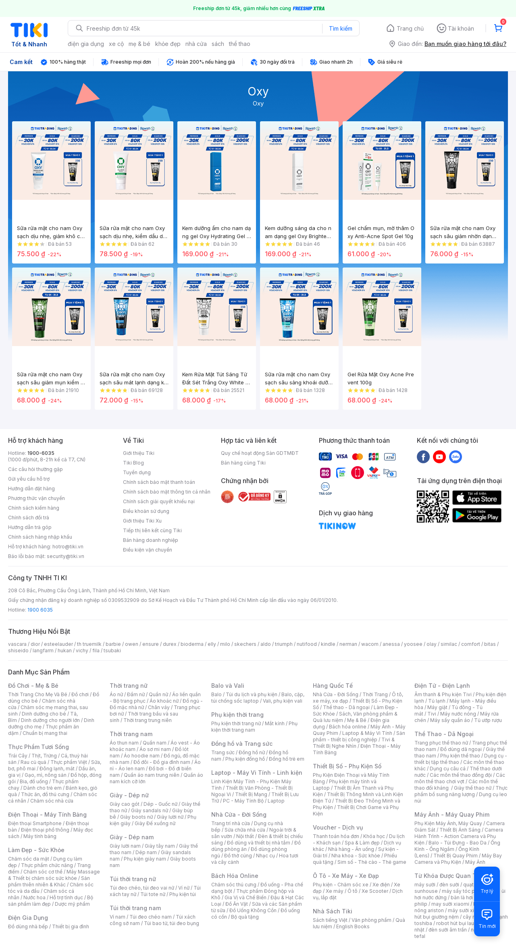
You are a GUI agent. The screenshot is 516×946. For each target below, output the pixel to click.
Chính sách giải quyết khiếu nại (159, 501)
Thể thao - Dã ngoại (346, 707)
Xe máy (334, 891)
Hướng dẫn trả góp (30, 527)
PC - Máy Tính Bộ (243, 801)
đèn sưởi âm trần (448, 930)
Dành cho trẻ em (42, 788)
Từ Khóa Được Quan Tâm (449, 875)
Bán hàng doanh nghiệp (150, 540)
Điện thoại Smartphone (35, 823)
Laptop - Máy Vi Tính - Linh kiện (256, 772)
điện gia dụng (86, 43)
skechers (245, 644)
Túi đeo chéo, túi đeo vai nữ (142, 888)
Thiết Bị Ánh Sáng (460, 830)
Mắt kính (275, 723)
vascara (17, 644)
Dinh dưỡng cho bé (44, 714)
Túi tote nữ (152, 894)
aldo (265, 644)
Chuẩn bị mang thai (45, 733)
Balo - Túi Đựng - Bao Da (458, 843)
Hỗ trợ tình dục (66, 897)
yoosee (413, 644)
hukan (65, 650)
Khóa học (374, 836)
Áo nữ (116, 694)
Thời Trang (375, 694)
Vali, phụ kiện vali (282, 701)
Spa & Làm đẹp (362, 843)
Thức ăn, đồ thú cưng (45, 794)
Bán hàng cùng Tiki (243, 463)
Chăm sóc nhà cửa (51, 801)
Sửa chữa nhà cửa (245, 830)
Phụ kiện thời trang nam (254, 726)
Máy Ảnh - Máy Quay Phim (451, 814)
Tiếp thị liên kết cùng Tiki (152, 530)
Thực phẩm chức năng (47, 865)
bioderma (192, 644)
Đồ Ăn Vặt (236, 904)
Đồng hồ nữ (252, 752)
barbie (113, 644)
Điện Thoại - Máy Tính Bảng (47, 814)
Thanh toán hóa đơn (336, 836)
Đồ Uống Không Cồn (253, 910)
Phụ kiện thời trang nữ (236, 723)
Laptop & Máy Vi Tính (367, 733)
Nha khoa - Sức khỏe (355, 856)
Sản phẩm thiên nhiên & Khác (49, 881)
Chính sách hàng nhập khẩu (40, 537)
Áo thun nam (124, 743)
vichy (82, 650)
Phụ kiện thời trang (237, 714)
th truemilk (89, 644)
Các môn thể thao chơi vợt (459, 778)
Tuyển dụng (137, 472)
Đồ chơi (80, 694)
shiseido (18, 650)
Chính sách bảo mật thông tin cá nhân (166, 492)
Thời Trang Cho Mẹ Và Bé (37, 694)
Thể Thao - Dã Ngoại (444, 733)
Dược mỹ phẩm (72, 904)
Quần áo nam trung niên (151, 775)
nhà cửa (196, 43)
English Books (353, 926)
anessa (391, 644)
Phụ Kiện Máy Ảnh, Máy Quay (448, 823)
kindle (328, 644)
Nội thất (245, 836)
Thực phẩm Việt (68, 762)
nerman (348, 644)
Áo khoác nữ (164, 701)
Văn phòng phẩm (371, 920)
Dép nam (146, 852)
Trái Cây (17, 756)
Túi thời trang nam (135, 908)
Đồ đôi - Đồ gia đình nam (161, 762)
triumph (284, 644)
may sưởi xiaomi (450, 904)
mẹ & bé (139, 43)
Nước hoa (34, 897)
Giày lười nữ (170, 817)
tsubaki (112, 650)
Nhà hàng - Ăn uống (351, 849)
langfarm (43, 650)
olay (432, 644)
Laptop (276, 801)
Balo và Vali (227, 685)
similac (449, 644)
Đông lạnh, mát (57, 769)
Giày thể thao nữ (472, 788)
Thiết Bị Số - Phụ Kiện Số (347, 766)
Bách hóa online (347, 727)
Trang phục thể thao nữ (441, 743)
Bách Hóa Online (234, 875)
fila (96, 650)
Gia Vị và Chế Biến (245, 897)
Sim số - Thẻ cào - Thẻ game (371, 862)
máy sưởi (424, 885)
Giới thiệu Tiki (138, 453)
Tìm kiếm (340, 28)
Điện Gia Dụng (28, 917)
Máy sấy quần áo (450, 720)
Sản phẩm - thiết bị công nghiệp (359, 736)
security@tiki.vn (65, 556)
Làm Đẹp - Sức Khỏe (36, 849)
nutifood (307, 644)
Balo (216, 694)
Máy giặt (437, 707)
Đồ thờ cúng (238, 856)
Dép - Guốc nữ (160, 804)
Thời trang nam (131, 733)
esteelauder (58, 644)
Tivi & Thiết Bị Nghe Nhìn (354, 742)
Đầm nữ (136, 694)
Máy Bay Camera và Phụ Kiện (458, 859)
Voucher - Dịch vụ (338, 827)
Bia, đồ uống (34, 781)
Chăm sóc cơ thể (42, 872)
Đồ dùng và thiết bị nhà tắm (258, 843)
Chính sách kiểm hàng (33, 508)
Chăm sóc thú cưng (233, 885)
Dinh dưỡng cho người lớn (50, 720)
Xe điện (381, 885)
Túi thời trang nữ (133, 878)
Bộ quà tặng (245, 917)
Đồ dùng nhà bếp (28, 926)
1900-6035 (40, 453)
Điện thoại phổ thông (45, 830)
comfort (470, 644)
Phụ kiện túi (182, 894)
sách (218, 43)
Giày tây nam (160, 846)
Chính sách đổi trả (28, 517)
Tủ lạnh (436, 701)
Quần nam (154, 743)
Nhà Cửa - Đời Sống (238, 814)
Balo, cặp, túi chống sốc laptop (257, 697)
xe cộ (116, 43)
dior (35, 644)
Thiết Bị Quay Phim (455, 856)
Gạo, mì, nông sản (46, 775)
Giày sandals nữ (149, 810)
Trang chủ (410, 28)
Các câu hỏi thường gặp (35, 469)
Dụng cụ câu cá (448, 769)
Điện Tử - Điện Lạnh (442, 685)
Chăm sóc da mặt (28, 859)
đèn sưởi (449, 885)
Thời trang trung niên (147, 720)
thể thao (239, 43)
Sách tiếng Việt (330, 920)
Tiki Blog (133, 463)
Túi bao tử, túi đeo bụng (171, 923)
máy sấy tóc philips (464, 891)
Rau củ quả (33, 762)
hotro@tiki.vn (67, 547)
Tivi (431, 714)
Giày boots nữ (136, 817)
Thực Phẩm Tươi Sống (38, 746)
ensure (150, 644)
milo (225, 644)
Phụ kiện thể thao (460, 756)
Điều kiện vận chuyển (147, 550)
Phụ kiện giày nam (145, 859)
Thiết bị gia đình (70, 926)
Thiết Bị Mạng (251, 794)
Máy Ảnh (475, 862)
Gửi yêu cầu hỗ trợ (29, 479)
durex (170, 644)
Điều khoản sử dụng (146, 511)
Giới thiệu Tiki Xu (142, 521)
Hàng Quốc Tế (333, 685)
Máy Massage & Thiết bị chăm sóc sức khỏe (54, 875)
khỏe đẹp (168, 43)
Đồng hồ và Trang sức (242, 743)
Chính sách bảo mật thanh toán (159, 482)
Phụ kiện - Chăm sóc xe (340, 885)
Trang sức (223, 752)
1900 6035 (40, 610)
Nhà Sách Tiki (332, 911)
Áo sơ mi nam (155, 749)
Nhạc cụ (265, 856)
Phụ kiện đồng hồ (245, 759)
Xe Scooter (375, 891)
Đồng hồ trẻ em (286, 759)
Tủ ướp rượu (488, 720)
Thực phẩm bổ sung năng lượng (461, 791)
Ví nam (117, 917)
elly (212, 644)
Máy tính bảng (39, 836)
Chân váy (159, 707)
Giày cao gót (124, 804)
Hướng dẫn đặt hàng (31, 488)
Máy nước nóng (458, 714)
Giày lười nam (125, 846)
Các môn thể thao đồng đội (461, 775)
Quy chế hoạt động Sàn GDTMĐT (260, 453)
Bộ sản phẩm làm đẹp (50, 900)
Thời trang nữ (129, 685)
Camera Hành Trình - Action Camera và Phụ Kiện (458, 836)
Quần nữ (158, 694)
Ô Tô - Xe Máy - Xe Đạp (346, 875)
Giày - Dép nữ (129, 795)
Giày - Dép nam (132, 837)
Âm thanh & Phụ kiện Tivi (443, 694)
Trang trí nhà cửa (230, 823)
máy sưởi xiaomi (467, 910)
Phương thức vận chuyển (36, 498)
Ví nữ (183, 888)
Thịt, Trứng (44, 756)
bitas (490, 644)
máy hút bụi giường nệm (457, 913)
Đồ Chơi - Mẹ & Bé (33, 685)
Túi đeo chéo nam (150, 917)
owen (131, 644)
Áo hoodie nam (142, 756)
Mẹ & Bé (356, 720)
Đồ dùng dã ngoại (461, 749)
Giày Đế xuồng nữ (155, 823)
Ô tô (352, 891)
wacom (370, 644)
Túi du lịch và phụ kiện (251, 694)
